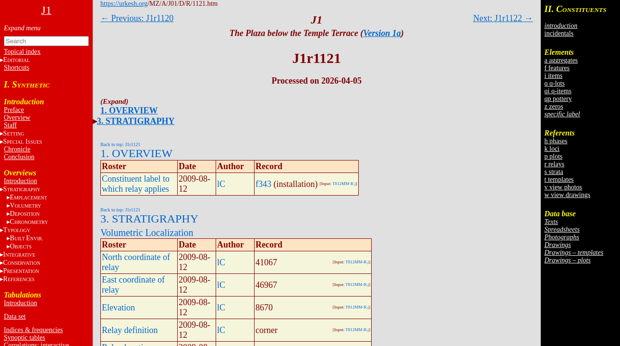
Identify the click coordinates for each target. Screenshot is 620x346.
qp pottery (558, 98)
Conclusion (19, 157)
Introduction (20, 181)
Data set (14, 316)
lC (221, 184)
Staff (10, 125)
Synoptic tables (24, 337)
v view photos (564, 187)
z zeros (554, 106)
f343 (263, 184)
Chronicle (17, 149)
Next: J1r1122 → (503, 18)
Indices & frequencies (33, 330)
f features (557, 68)
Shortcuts (16, 67)
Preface (14, 109)
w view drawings (568, 194)
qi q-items (558, 91)
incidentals (559, 33)
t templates (559, 179)
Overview (17, 117)
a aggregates (561, 60)
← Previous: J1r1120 (136, 18)
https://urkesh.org (123, 3)
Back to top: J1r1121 (120, 144)
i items (554, 75)
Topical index (22, 51)
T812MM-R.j (344, 183)
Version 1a (382, 33)
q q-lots (555, 83)
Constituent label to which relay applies (136, 184)
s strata (554, 171)
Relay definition (130, 330)
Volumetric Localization (146, 232)
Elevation (118, 307)
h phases (556, 141)
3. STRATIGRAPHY (136, 121)
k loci (552, 148)
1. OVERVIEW (129, 110)
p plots (554, 156)
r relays (555, 164)
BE (26, 238)
